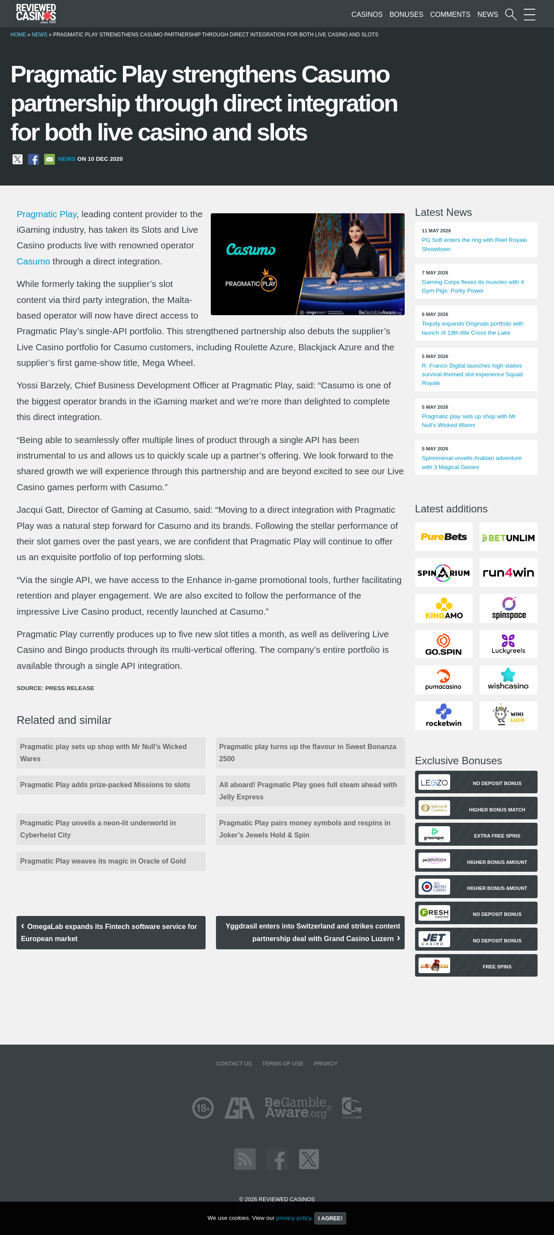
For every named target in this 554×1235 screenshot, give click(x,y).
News (487, 14)
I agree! (330, 1218)
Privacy (326, 1063)
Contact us (234, 1063)
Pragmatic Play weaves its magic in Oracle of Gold (103, 861)
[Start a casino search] (511, 14)
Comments (450, 14)
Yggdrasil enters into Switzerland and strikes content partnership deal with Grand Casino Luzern (312, 932)
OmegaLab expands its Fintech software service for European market (109, 932)
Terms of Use (282, 1063)
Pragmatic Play (46, 214)
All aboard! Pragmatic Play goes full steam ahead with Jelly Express (308, 791)
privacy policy (293, 1218)
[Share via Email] (49, 159)
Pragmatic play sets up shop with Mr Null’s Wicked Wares (103, 753)
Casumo (33, 261)
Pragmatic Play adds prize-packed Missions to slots (105, 785)
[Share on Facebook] (33, 159)
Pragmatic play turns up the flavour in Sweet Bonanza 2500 (307, 753)
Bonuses (406, 14)
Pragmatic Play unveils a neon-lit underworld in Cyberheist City (98, 829)
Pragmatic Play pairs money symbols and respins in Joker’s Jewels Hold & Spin (305, 829)
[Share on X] (17, 159)
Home (18, 35)
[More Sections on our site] (530, 14)
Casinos (367, 14)
